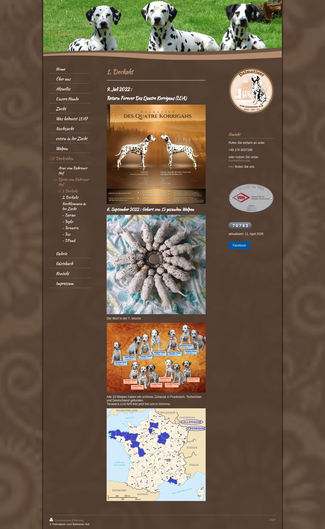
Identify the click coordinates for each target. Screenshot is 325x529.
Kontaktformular (239, 160)
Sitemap (78, 520)
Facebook (239, 245)
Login (272, 519)
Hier (231, 167)
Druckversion (61, 520)
